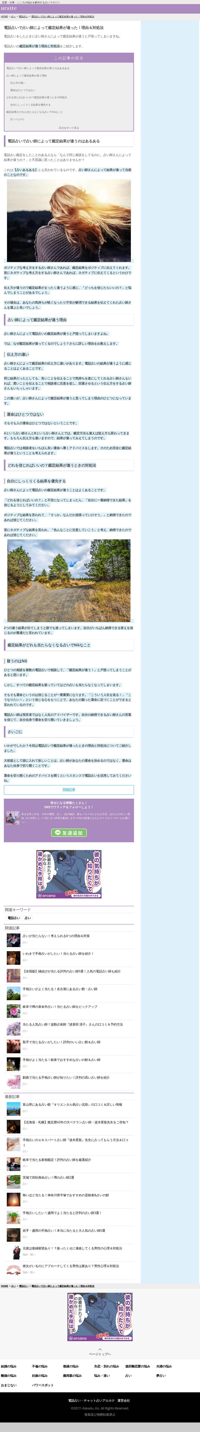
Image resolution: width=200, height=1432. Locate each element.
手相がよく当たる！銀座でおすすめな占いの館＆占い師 (61, 1060)
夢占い (161, 1375)
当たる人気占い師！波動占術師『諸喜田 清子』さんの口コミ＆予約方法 (73, 1024)
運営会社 (123, 1400)
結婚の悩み (9, 1366)
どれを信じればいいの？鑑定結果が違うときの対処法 (36, 97)
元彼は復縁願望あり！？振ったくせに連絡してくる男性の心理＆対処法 (72, 1248)
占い (13, 16)
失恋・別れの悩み (106, 1366)
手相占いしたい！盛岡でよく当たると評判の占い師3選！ (62, 1213)
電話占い (23, 16)
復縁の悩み (71, 1366)
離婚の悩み (9, 1375)
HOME (4, 16)
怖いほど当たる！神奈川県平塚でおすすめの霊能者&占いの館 (66, 1195)
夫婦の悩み (164, 1366)
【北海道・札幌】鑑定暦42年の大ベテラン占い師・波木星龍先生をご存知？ (76, 1122)
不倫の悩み (40, 1366)
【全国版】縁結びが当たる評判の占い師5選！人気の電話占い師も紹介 (72, 971)
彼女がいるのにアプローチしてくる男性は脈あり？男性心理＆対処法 (71, 1266)
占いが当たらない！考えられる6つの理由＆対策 (56, 936)
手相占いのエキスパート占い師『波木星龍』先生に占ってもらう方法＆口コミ (75, 1142)
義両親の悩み (72, 1375)
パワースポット (43, 1385)
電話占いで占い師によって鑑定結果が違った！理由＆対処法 (62, 16)
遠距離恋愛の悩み (137, 1366)
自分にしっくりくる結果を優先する (30, 104)
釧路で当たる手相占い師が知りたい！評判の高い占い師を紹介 (66, 1077)
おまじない (9, 1385)
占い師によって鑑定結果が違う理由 (26, 75)
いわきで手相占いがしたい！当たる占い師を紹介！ (58, 953)
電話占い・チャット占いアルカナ (91, 1400)
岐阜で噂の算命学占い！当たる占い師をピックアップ (60, 1006)
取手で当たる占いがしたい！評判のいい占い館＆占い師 (61, 1042)
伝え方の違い (17, 82)
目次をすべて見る (69, 128)
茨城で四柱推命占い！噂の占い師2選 (48, 1177)
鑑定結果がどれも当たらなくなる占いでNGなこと (34, 112)
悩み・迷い (102, 1375)
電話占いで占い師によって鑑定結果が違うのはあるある (38, 68)
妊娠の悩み (40, 1375)
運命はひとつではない (23, 90)
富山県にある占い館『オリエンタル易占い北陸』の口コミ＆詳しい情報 (72, 1104)
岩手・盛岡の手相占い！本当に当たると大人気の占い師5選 (64, 1230)
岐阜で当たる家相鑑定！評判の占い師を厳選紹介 (57, 1160)
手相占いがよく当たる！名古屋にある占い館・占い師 (60, 989)
